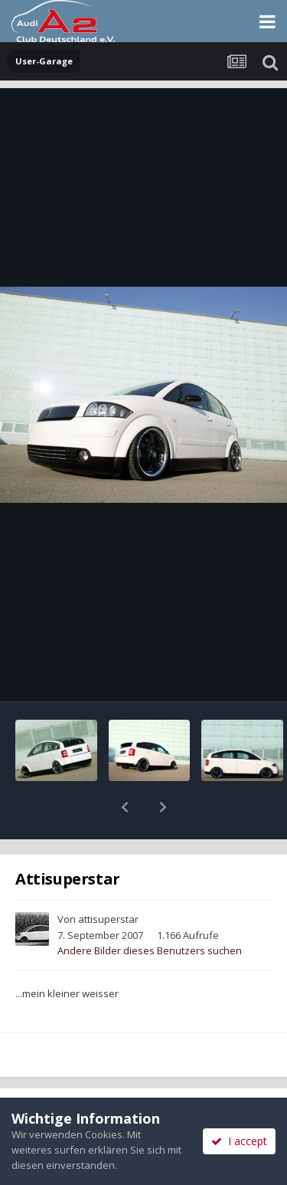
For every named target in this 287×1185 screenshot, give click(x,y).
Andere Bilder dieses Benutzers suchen (149, 910)
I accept (239, 1141)
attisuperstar (108, 879)
